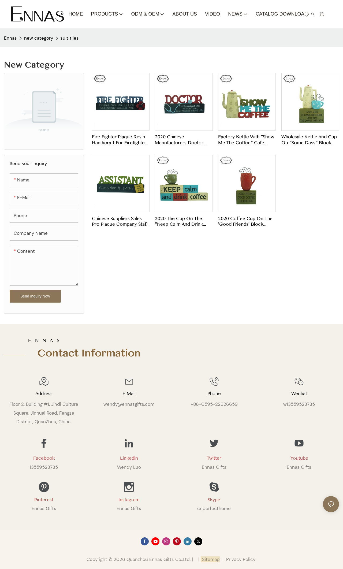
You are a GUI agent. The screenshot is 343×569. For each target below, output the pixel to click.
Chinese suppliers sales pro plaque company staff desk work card (120, 221)
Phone (214, 393)
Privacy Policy (240, 559)
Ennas (10, 38)
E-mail (129, 393)
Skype (214, 500)
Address (44, 393)
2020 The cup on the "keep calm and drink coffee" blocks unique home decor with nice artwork (180, 221)
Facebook (44, 458)
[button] (307, 14)
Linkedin (129, 458)
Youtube (299, 458)
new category (38, 38)
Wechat (299, 393)
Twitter (214, 458)
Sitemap (210, 559)
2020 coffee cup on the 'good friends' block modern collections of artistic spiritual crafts (245, 221)
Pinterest (43, 500)
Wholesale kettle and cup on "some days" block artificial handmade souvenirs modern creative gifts (309, 140)
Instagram (129, 500)
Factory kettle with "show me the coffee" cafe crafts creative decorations (246, 140)
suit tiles (69, 38)
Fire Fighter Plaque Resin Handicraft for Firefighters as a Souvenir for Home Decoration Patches (120, 140)
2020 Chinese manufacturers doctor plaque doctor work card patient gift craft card (182, 140)
